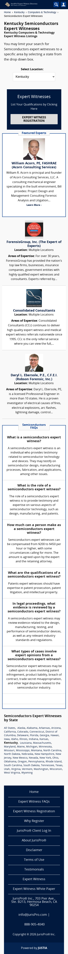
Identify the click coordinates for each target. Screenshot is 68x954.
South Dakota (31, 765)
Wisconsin (56, 769)
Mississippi (23, 750)
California (10, 732)
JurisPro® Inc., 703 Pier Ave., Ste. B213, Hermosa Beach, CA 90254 (34, 902)
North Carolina (52, 750)
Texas (58, 765)
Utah (7, 769)
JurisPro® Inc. (46, 934)
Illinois (23, 739)
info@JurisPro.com (32, 915)
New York (45, 758)
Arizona (56, 728)
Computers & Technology (42, 12)
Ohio (55, 758)
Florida (34, 735)
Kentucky (19, 12)
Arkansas (44, 728)
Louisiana (26, 743)
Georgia (44, 735)
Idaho (14, 739)
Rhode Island (54, 761)
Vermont (27, 769)
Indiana (33, 739)
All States (9, 728)
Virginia (15, 769)
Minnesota (45, 746)
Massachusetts (42, 743)
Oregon (22, 761)
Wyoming (27, 773)
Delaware (22, 735)
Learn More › (33, 205)
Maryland (10, 746)
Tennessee (47, 765)
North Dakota (12, 754)
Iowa (7, 739)
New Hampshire (44, 754)
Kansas (44, 739)
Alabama (32, 728)
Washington (41, 769)
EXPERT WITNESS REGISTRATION (34, 119)
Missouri (9, 750)
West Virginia (12, 773)
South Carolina (13, 765)
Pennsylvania (36, 761)
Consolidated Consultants (34, 310)
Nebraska (27, 754)
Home (7, 12)
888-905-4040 (34, 924)
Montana (36, 750)
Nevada (33, 758)
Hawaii (55, 735)
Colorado (22, 732)
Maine (21, 746)
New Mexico (20, 758)
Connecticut (37, 732)
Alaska (21, 728)
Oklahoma (10, 761)
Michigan (31, 746)
